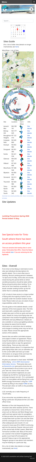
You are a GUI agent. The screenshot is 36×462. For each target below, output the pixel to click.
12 (21, 31)
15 (13, 32)
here (16, 47)
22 (13, 34)
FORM (25, 384)
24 (17, 34)
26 (21, 34)
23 (15, 34)
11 (19, 31)
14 (11, 32)
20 (23, 32)
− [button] (4, 56)
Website (32, 458)
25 (19, 34)
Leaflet (22, 87)
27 (23, 34)
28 (11, 36)
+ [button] (4, 53)
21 (11, 34)
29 (13, 36)
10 (17, 31)
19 (21, 32)
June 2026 (18, 25)
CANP (30, 381)
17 (17, 32)
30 (15, 36)
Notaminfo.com (9, 366)
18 (19, 32)
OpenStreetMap (29, 87)
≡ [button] (34, 1)
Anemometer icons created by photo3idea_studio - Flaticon (14, 196)
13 (23, 31)
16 (15, 32)
